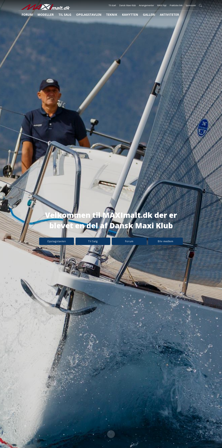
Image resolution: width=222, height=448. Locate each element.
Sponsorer (191, 5)
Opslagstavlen (77, 15)
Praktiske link (176, 5)
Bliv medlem (153, 242)
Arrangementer (146, 5)
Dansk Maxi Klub (127, 5)
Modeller (41, 15)
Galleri (128, 15)
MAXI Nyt (161, 5)
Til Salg (97, 242)
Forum (25, 15)
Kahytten (113, 15)
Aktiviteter (146, 15)
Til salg (57, 15)
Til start (112, 5)
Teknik (97, 15)
